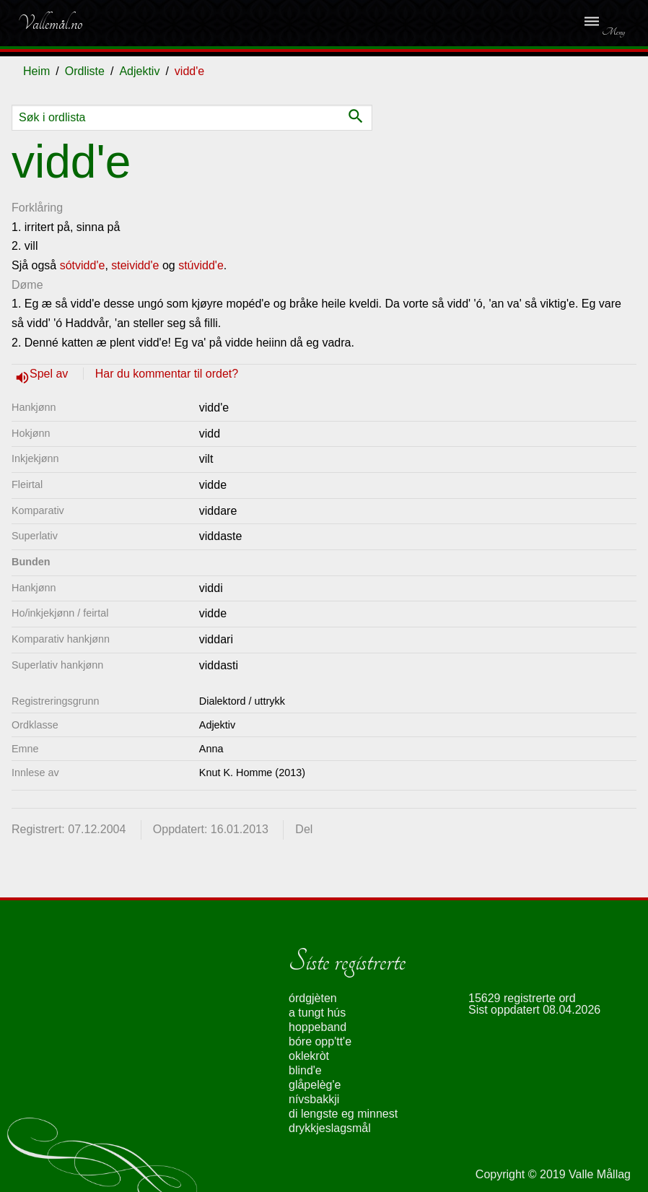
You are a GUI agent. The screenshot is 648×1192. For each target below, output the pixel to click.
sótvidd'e (82, 265)
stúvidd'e (201, 265)
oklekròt (309, 1056)
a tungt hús (317, 1012)
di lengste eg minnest (343, 1114)
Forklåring (37, 207)
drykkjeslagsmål (330, 1128)
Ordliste (85, 71)
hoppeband (317, 1027)
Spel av (50, 373)
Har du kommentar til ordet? (166, 373)
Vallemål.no (49, 23)
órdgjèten (313, 998)
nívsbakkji (314, 1099)
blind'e (305, 1070)
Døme (27, 285)
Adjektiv (139, 71)
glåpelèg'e (315, 1085)
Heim (36, 71)
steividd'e (135, 265)
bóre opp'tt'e (320, 1041)
